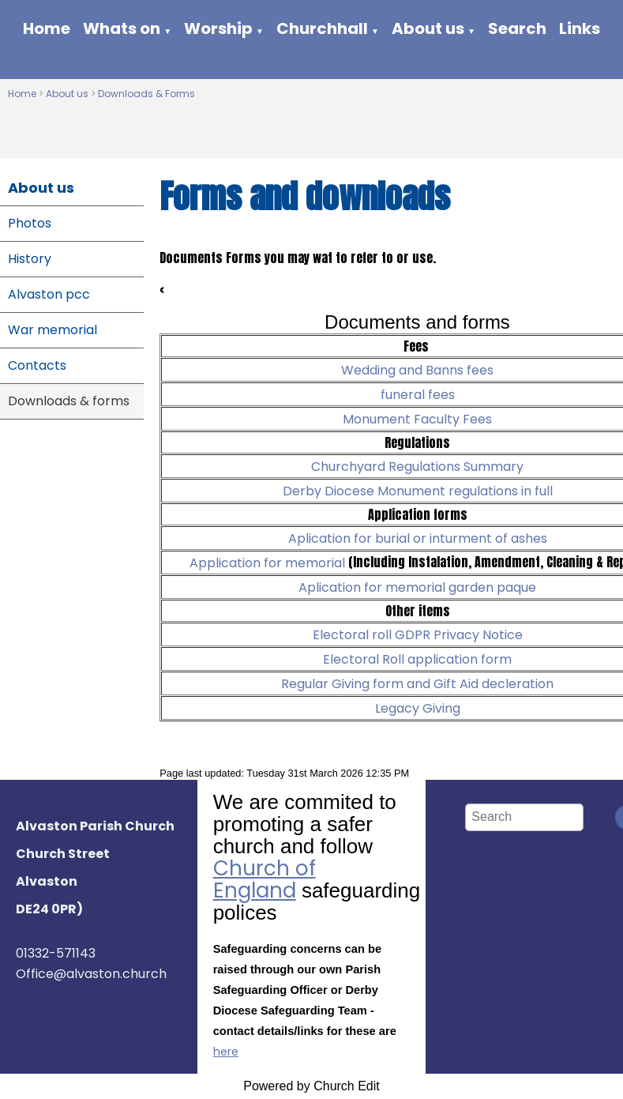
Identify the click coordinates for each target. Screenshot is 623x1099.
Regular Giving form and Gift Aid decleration (417, 684)
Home (46, 28)
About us (428, 28)
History (29, 259)
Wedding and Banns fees (417, 370)
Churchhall (322, 28)
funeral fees (418, 395)
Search (517, 28)
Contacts (37, 365)
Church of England (264, 879)
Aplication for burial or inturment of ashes (417, 538)
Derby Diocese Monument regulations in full (418, 491)
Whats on (121, 28)
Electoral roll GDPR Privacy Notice (418, 635)
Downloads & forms (68, 401)
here (225, 1051)
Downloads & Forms (146, 93)
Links (579, 28)
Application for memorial (269, 563)
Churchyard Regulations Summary (417, 466)
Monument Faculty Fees (417, 419)
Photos (29, 223)
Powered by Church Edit (311, 1086)
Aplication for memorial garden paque (417, 587)
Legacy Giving (417, 708)
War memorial (52, 330)
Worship (218, 28)
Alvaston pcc (49, 294)
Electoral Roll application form (417, 659)
